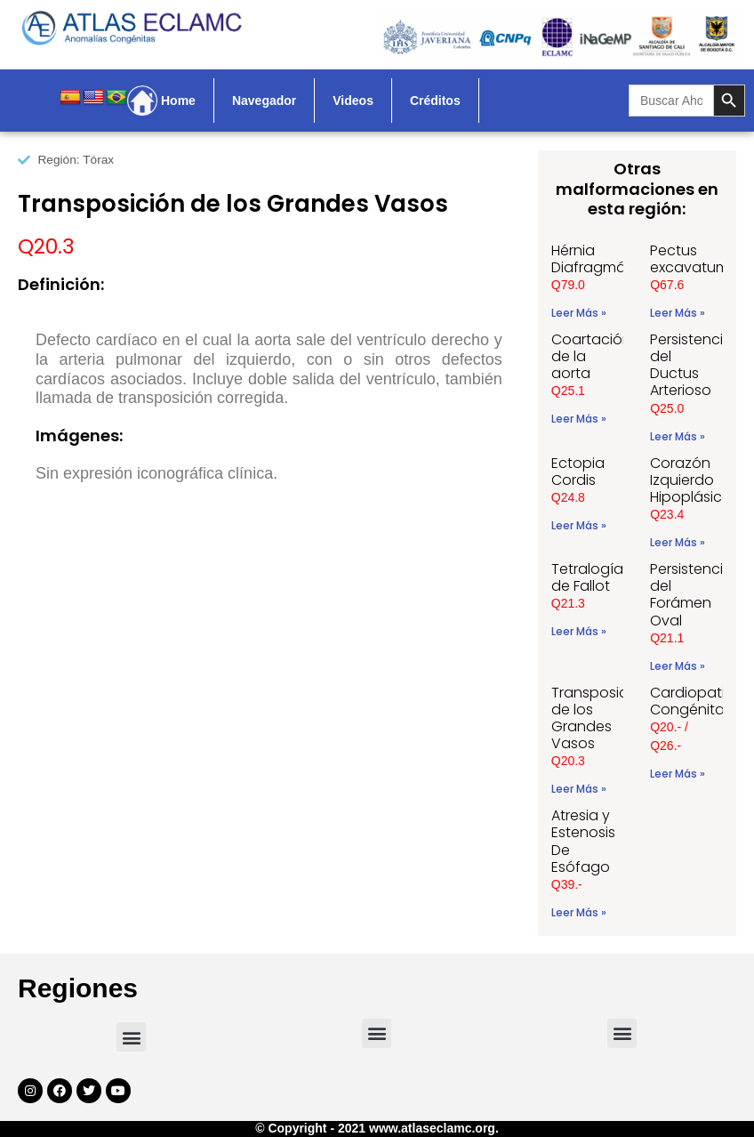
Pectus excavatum (689, 259)
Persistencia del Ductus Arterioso (691, 365)
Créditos (435, 100)
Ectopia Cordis (578, 471)
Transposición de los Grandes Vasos (600, 718)
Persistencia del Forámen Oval (691, 595)
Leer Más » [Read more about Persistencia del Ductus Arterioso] (677, 436)
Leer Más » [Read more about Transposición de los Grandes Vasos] (578, 788)
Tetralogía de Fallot (587, 577)
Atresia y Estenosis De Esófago (583, 841)
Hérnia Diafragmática (602, 259)
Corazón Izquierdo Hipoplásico (691, 480)
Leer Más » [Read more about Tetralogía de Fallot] (578, 631)
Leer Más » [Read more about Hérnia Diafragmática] (578, 312)
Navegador (264, 100)
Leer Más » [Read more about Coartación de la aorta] (578, 418)
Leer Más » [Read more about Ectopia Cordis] (578, 525)
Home (178, 100)
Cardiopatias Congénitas (696, 701)
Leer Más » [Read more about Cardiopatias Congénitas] (677, 773)
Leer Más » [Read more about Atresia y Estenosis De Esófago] (578, 912)
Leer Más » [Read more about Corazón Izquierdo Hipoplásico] (677, 542)
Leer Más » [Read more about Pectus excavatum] (677, 312)
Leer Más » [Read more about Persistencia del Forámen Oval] (677, 665)
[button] (131, 1037)
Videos (353, 100)
